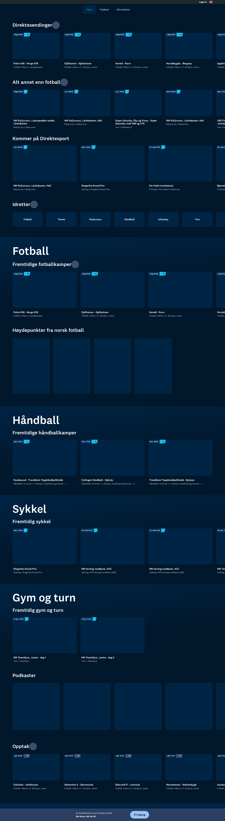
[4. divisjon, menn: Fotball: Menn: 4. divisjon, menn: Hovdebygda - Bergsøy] (188, 46)
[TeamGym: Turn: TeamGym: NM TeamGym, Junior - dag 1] (44, 635)
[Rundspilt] (188, 706)
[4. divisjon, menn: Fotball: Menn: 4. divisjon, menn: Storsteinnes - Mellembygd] (188, 767)
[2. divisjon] (112, 366)
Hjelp (121, 810)
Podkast (101, 9)
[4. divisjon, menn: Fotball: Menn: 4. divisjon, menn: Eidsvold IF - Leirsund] (138, 767)
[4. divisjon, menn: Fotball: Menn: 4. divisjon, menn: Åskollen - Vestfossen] (36, 767)
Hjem (86, 9)
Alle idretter (120, 9)
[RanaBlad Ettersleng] (87, 706)
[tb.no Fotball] (36, 706)
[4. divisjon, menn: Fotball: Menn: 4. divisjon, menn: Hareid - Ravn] (138, 46)
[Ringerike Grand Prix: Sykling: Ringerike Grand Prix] (112, 163)
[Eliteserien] (31, 366)
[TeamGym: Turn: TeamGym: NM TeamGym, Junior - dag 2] (112, 635)
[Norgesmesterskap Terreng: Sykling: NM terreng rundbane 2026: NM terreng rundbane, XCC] (180, 546)
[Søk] (75, 9)
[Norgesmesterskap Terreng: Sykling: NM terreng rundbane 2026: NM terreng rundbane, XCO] (112, 546)
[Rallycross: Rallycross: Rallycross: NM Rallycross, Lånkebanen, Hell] (87, 103)
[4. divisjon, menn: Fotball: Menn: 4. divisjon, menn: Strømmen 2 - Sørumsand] (87, 767)
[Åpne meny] (208, 9)
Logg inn (203, 2)
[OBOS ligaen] (71, 366)
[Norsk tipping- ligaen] (153, 366)
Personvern (107, 810)
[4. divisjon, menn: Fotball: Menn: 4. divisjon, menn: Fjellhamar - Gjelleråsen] (87, 46)
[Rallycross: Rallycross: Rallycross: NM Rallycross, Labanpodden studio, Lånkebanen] (36, 103)
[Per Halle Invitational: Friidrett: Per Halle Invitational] (180, 163)
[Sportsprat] (138, 706)
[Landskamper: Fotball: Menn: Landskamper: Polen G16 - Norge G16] (36, 46)
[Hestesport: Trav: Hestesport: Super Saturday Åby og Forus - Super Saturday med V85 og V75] (138, 103)
